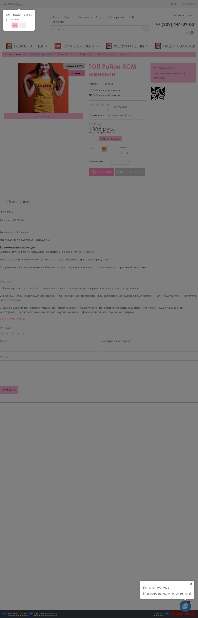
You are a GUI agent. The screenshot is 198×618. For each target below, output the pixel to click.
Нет (23, 25)
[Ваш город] (191, 584)
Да (15, 25)
